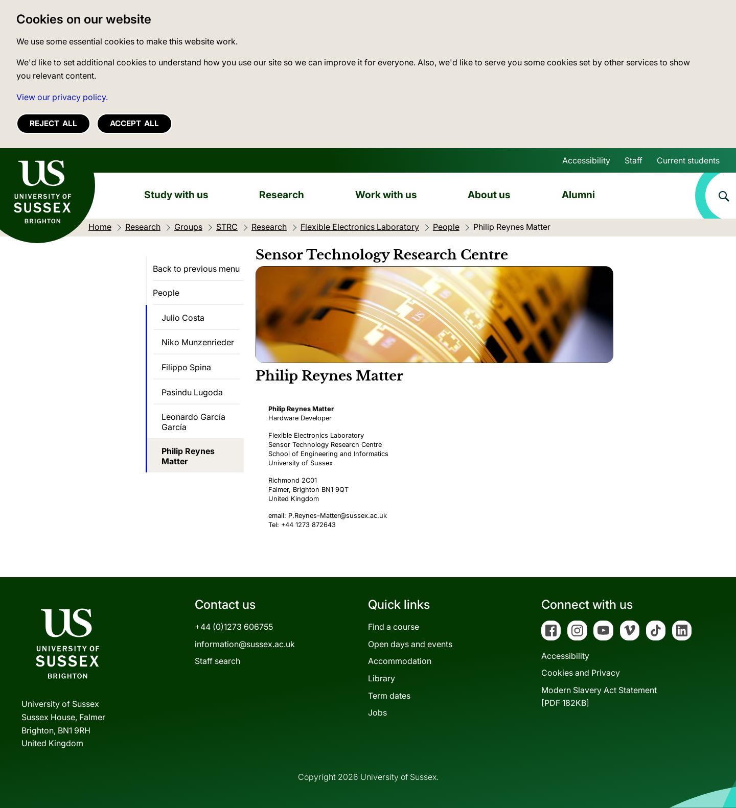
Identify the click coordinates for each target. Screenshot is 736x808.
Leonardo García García (193, 422)
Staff (633, 160)
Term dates (389, 696)
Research (281, 194)
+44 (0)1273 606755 (234, 627)
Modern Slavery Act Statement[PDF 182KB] (599, 696)
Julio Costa (183, 318)
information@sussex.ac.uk (245, 644)
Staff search (217, 661)
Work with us (386, 194)
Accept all (134, 123)
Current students (688, 160)
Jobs (377, 712)
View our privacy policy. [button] (62, 97)
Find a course (393, 627)
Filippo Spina (186, 367)
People (166, 293)
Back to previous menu (196, 269)
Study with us (176, 194)
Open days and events (410, 644)
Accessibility (586, 160)
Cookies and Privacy (580, 673)
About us (489, 194)
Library (381, 678)
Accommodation (399, 661)
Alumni (578, 194)
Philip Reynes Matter (188, 456)
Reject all (53, 123)
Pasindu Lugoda (192, 392)
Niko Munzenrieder (198, 342)
